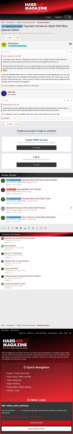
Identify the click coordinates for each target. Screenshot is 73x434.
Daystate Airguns (32, 182)
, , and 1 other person (21, 86)
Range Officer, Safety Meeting (19, 387)
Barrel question (10, 246)
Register (37, 147)
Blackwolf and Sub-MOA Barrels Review (20, 238)
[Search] (70, 17)
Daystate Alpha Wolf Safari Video (36, 199)
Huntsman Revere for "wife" (15, 284)
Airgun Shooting (13, 384)
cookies (18, 410)
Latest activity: (34, 33)
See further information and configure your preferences (22, 417)
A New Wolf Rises (11, 268)
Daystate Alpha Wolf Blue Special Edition (39, 180)
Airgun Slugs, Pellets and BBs (19, 377)
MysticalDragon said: (9, 105)
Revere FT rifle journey (13, 253)
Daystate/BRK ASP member (29, 189)
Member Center (13, 391)
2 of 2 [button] (17, 38)
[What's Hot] (65, 17)
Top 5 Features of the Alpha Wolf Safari (39, 217)
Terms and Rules (41, 333)
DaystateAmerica (11, 182)
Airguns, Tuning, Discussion (18, 373)
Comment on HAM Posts (30, 210)
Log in (38, 165)
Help (60, 333)
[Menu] (3, 17)
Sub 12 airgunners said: (10, 56)
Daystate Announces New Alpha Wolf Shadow (26, 208)
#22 (68, 100)
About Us (22, 333)
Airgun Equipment (14, 380)
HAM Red (14, 330)
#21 (71, 51)
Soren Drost (7, 33)
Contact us (30, 333)
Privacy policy (52, 333)
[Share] (67, 51)
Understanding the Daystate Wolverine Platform (23, 276)
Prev (9, 38)
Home (66, 333)
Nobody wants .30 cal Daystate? (17, 261)
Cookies (5, 330)
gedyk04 (8, 191)
